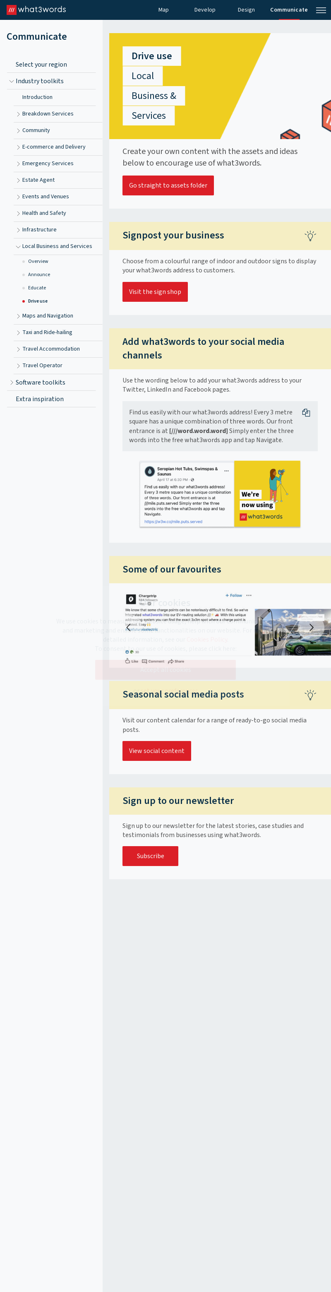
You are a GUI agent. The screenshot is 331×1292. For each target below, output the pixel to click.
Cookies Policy (207, 639)
